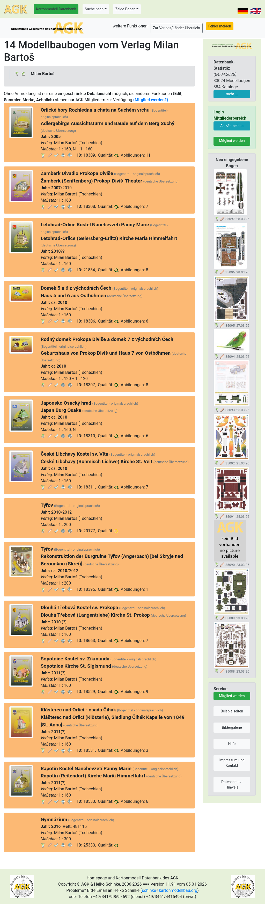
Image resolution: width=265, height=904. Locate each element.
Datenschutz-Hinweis (231, 784)
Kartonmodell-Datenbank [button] (56, 9)
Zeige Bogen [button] (125, 9)
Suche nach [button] (94, 9)
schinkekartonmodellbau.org (169, 890)
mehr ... (232, 94)
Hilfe (232, 744)
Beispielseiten (232, 711)
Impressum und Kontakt (231, 763)
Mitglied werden (232, 140)
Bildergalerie (232, 727)
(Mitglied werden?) (150, 99)
